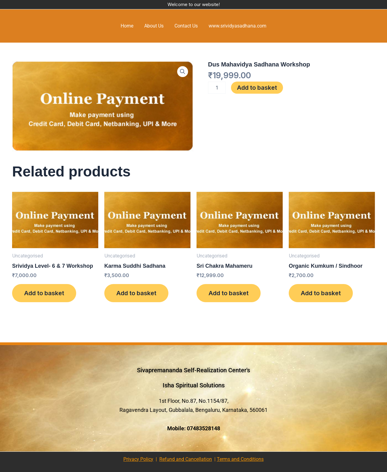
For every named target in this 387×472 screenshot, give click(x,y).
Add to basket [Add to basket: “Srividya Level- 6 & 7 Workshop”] (44, 293)
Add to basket (257, 87)
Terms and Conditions (240, 459)
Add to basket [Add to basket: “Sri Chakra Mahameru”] (229, 293)
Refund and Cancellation (185, 459)
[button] (182, 71)
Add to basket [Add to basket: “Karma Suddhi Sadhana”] (136, 293)
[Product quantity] (217, 88)
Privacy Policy (138, 459)
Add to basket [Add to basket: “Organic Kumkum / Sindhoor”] (321, 293)
